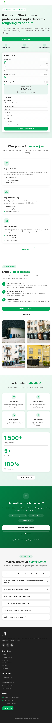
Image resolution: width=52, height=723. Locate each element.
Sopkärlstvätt (6, 680)
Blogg (4, 665)
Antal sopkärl (8, 59)
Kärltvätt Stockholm (8, 682)
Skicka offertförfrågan (26, 128)
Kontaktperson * (9, 106)
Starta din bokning (26, 309)
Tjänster (5, 660)
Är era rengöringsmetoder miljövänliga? (26, 596)
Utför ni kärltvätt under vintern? (26, 617)
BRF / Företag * (8, 100)
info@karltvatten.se (10, 703)
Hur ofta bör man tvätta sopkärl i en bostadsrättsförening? (26, 574)
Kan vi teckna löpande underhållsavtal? (26, 610)
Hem (4, 654)
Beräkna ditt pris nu (26, 528)
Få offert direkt (26, 249)
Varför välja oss (7, 663)
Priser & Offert (6, 688)
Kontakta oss (26, 314)
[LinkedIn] (11, 645)
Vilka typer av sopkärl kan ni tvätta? (26, 589)
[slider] (5, 62)
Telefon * (7, 112)
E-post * (6, 119)
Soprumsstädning (7, 685)
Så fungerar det (26, 39)
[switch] (46, 82)
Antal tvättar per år (9, 74)
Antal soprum (8, 67)
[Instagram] (7, 645)
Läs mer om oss (26, 477)
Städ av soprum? (9, 82)
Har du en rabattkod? (11, 125)
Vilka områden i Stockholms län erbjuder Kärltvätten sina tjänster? (26, 582)
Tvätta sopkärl (7, 677)
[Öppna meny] (48, 2)
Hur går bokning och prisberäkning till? (26, 603)
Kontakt (5, 668)
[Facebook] (3, 645)
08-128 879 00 (9, 700)
